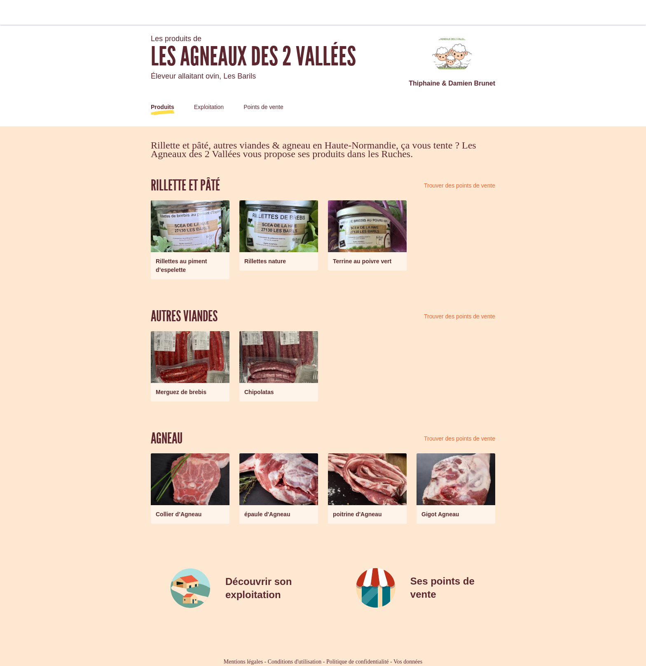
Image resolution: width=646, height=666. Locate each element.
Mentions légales (243, 662)
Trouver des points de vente (459, 185)
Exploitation (209, 107)
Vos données (407, 662)
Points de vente (263, 107)
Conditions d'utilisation (294, 662)
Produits (162, 107)
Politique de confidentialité (357, 662)
